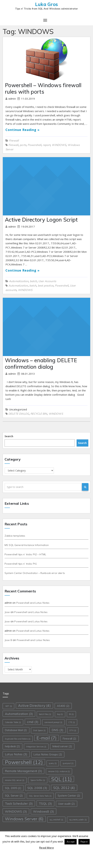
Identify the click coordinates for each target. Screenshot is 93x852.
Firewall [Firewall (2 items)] (69, 738)
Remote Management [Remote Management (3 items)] (23, 771)
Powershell (34, 145)
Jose (7, 612)
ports (23, 145)
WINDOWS (59, 145)
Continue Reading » (22, 130)
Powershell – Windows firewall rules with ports (43, 88)
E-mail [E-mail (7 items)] (46, 738)
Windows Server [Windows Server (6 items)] (24, 818)
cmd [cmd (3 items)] (32, 722)
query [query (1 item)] (53, 763)
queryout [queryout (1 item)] (68, 763)
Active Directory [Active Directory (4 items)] (34, 705)
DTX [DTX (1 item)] (72, 730)
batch (33, 281)
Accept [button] (71, 841)
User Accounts (47, 281)
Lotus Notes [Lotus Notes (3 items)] (16, 754)
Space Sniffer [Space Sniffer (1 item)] (37, 780)
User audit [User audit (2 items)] (66, 803)
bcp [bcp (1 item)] (60, 714)
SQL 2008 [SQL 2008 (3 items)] (37, 788)
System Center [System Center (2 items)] (69, 795)
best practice (45, 285)
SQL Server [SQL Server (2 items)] (14, 795)
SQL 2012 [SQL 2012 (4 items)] (64, 787)
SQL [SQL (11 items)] (61, 779)
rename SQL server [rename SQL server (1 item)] (14, 780)
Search (9, 436)
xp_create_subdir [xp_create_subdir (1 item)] (78, 819)
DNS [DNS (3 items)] (57, 730)
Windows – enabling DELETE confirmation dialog (41, 363)
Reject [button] (84, 841)
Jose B (8, 640)
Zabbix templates (15, 535)
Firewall (14, 140)
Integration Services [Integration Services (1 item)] (36, 746)
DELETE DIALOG (18, 413)
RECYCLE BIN (38, 413)
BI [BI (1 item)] (71, 714)
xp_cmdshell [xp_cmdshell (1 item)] (56, 819)
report (46, 145)
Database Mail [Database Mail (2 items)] (16, 730)
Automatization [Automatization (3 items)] (19, 714)
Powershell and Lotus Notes (33, 602)
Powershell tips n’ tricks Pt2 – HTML (25, 554)
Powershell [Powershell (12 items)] (24, 762)
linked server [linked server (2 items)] (62, 746)
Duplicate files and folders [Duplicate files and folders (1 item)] (17, 739)
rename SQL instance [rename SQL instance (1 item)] (59, 771)
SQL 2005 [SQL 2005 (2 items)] (13, 788)
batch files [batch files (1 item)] (45, 714)
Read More (46, 847)
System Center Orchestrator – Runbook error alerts (35, 573)
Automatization (18, 281)
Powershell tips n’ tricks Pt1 (21, 563)
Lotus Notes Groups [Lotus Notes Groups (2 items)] (48, 754)
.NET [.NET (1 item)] (8, 706)
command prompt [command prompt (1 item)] (53, 722)
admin (12, 98)
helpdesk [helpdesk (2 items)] (12, 746)
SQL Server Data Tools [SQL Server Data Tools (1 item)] (40, 796)
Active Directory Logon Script (41, 219)
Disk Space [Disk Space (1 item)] (39, 730)
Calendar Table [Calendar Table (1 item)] (13, 722)
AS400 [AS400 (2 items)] (63, 706)
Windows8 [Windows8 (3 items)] (43, 811)
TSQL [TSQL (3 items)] (45, 803)
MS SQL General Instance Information (27, 545)
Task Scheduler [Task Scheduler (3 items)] (19, 803)
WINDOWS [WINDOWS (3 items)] (16, 811)
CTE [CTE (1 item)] (71, 722)
